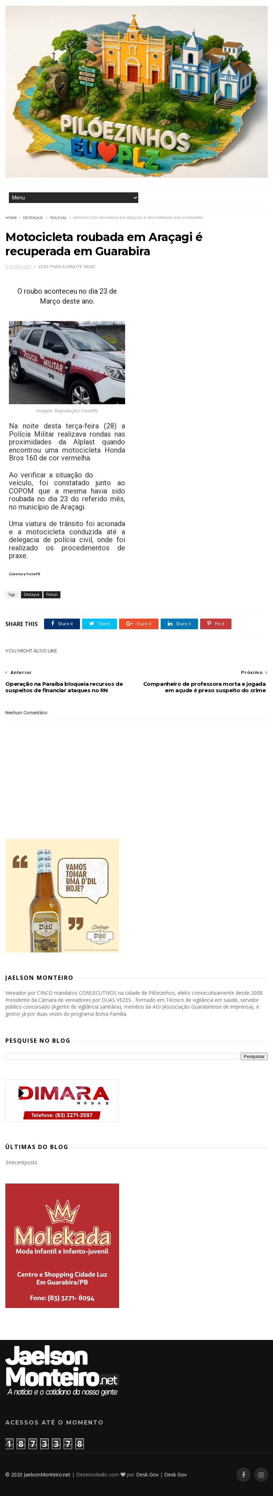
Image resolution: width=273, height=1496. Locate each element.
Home (11, 217)
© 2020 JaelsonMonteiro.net (37, 1474)
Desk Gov (147, 1474)
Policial (58, 217)
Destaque (33, 217)
